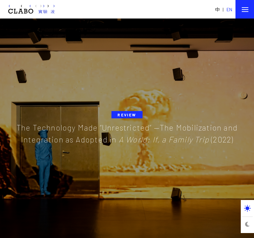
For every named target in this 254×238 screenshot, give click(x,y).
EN (229, 9)
